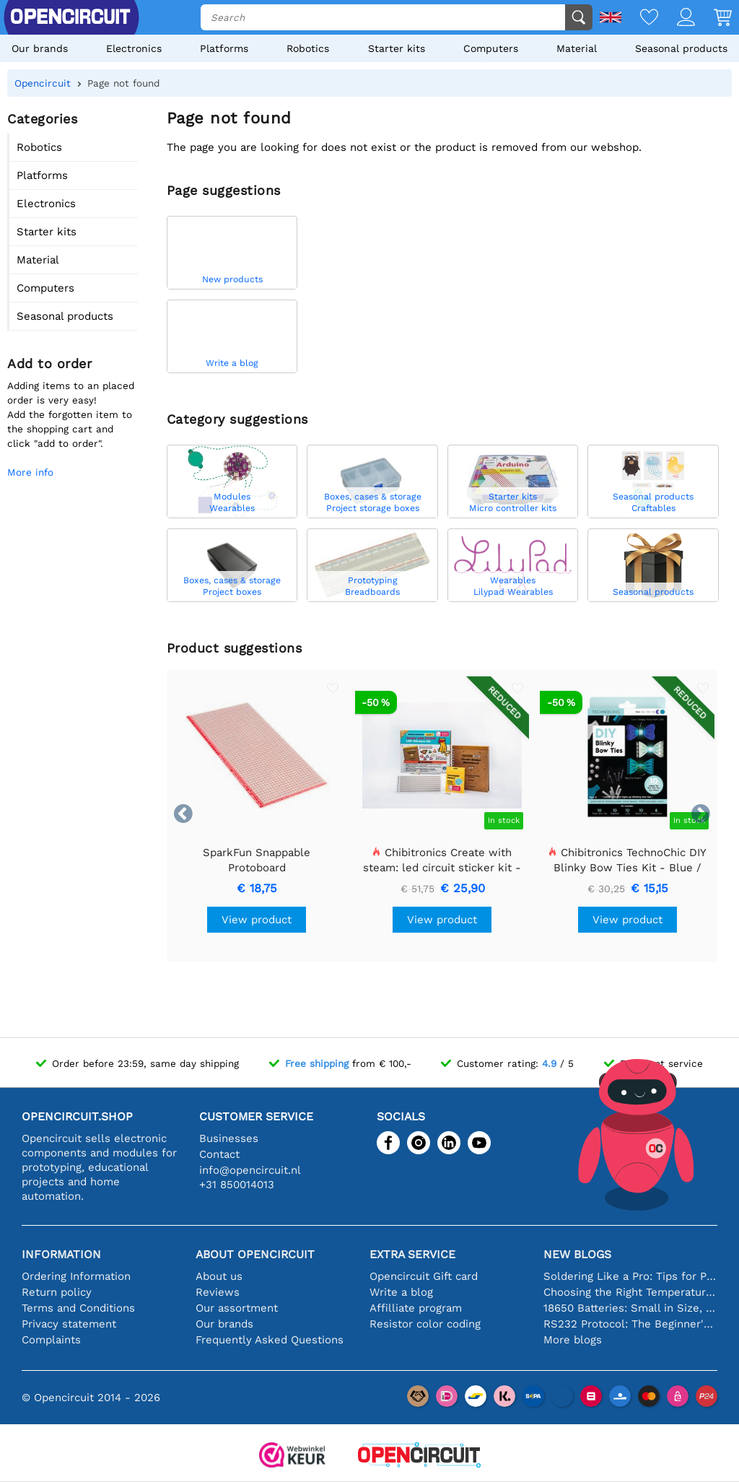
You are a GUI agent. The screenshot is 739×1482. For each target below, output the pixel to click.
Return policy (57, 1292)
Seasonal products (681, 48)
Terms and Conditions (78, 1308)
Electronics (134, 48)
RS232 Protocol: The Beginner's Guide (630, 1323)
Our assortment (237, 1308)
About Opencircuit (255, 1254)
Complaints (51, 1339)
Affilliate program (416, 1308)
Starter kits (396, 48)
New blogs (577, 1254)
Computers (490, 48)
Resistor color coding (425, 1323)
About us (219, 1276)
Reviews (218, 1292)
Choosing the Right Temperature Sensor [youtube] (630, 1292)
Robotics (308, 48)
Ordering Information (76, 1276)
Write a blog (401, 1292)
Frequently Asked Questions (270, 1339)
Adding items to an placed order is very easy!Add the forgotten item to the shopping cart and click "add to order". (70, 414)
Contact (219, 1154)
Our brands (40, 48)
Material (576, 48)
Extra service (412, 1254)
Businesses (228, 1138)
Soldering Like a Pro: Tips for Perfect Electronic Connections (630, 1276)
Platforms (224, 48)
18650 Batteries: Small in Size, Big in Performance (630, 1308)
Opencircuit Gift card (424, 1276)
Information (61, 1254)
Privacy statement (69, 1323)
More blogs (572, 1339)
